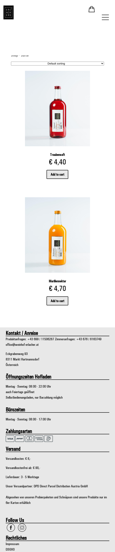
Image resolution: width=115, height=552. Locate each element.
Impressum (12, 544)
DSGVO (10, 549)
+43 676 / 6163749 (88, 339)
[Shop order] (57, 63)
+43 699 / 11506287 (40, 339)
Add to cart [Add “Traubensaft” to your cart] (57, 174)
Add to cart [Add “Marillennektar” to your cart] (57, 301)
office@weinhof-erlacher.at (22, 344)
